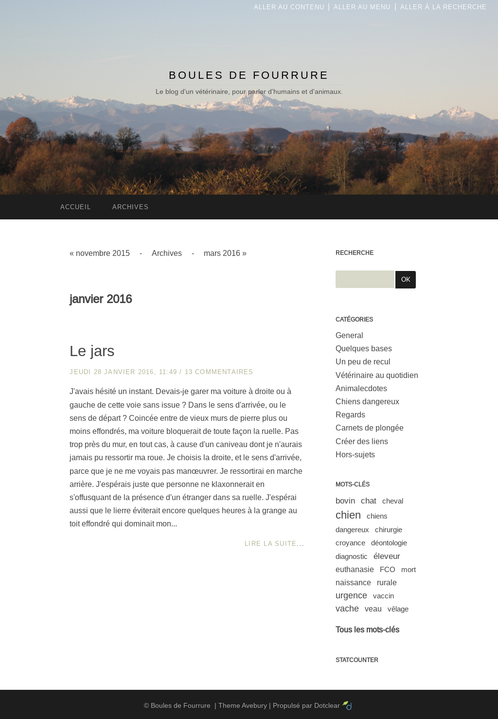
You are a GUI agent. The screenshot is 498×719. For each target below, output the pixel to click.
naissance (353, 582)
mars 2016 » (225, 253)
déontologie (389, 543)
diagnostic (352, 556)
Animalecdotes (361, 388)
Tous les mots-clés (367, 630)
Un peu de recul (363, 362)
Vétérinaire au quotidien (377, 375)
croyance (350, 543)
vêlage (398, 609)
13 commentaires (219, 372)
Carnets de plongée (370, 428)
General (349, 335)
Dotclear (327, 705)
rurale (387, 582)
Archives (167, 253)
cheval (392, 501)
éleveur (387, 556)
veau (373, 609)
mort (408, 569)
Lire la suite (271, 543)
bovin (345, 500)
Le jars (92, 351)
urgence (351, 595)
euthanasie (355, 569)
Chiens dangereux (367, 401)
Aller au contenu (289, 7)
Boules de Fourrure (249, 75)
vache (347, 608)
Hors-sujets (355, 454)
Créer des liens (362, 441)
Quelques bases (364, 348)
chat (368, 500)
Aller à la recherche (443, 7)
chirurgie (388, 529)
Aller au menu (362, 7)
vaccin (383, 596)
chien (348, 515)
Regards (350, 415)
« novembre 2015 (100, 253)
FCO (387, 569)
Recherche (355, 253)
